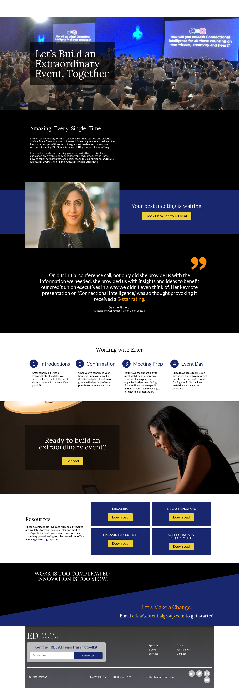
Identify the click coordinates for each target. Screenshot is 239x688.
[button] (166, 216)
